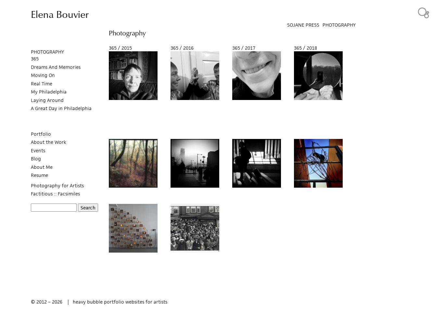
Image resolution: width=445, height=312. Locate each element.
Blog (36, 159)
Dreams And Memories (56, 67)
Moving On (43, 75)
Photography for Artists (57, 185)
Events (38, 150)
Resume (39, 175)
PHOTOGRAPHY (47, 52)
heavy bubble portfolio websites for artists (120, 302)
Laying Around (47, 100)
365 (35, 59)
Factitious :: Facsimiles (55, 194)
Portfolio (41, 134)
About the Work (48, 142)
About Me (42, 167)
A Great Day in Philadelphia (61, 108)
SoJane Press (303, 25)
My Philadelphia (49, 92)
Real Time (41, 84)
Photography (339, 25)
